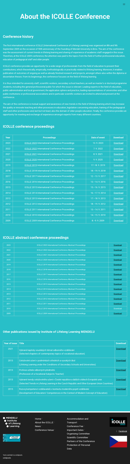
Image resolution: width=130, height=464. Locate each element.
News (38, 426)
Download (118, 144)
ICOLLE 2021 (31, 155)
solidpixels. (7, 458)
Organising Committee (78, 433)
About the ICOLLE (44, 422)
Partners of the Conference (81, 441)
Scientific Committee (77, 437)
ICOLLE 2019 (31, 166)
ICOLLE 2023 (31, 144)
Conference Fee (75, 426)
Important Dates (75, 430)
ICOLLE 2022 (31, 149)
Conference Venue (44, 430)
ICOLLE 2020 (31, 160)
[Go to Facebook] (121, 431)
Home (38, 418)
